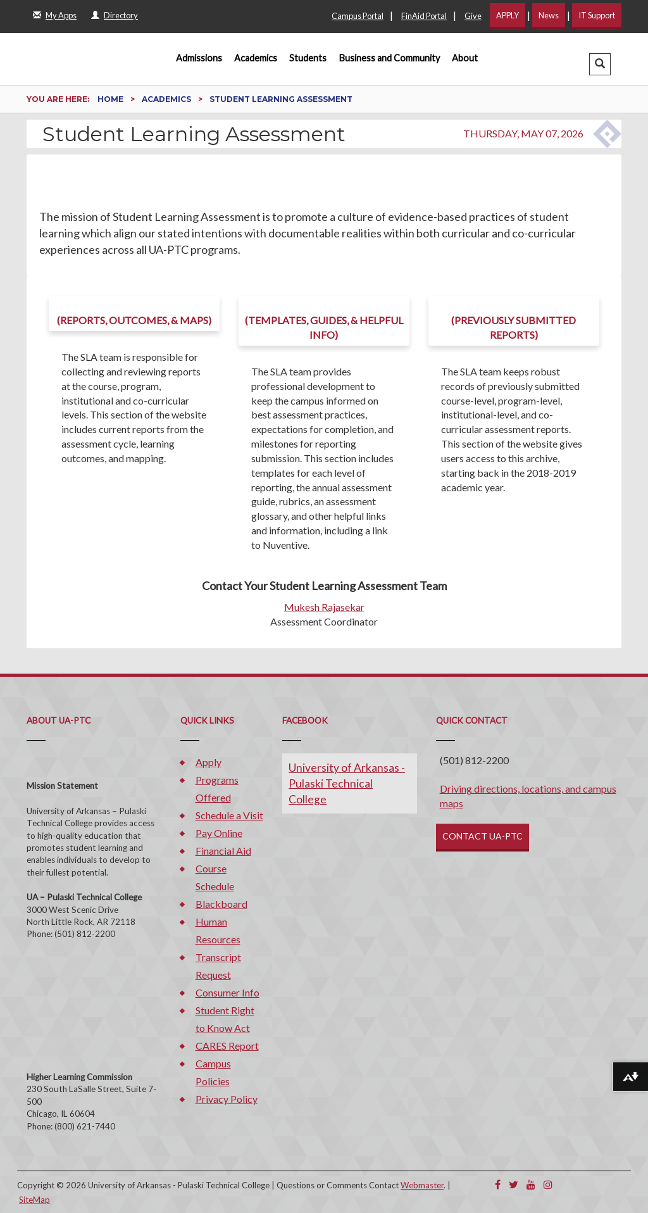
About (465, 58)
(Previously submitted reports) (513, 327)
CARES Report (227, 1046)
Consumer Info (227, 992)
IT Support (596, 15)
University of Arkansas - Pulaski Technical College (347, 783)
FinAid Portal (424, 16)
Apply (208, 762)
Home (111, 99)
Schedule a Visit (229, 815)
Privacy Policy (227, 1099)
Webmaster (422, 1185)
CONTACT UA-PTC (482, 836)
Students (308, 58)
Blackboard (221, 904)
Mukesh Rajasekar (324, 607)
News (549, 15)
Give (473, 16)
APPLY (507, 15)
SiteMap (34, 1200)
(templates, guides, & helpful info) (324, 327)
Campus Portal (357, 16)
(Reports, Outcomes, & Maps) (134, 320)
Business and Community (389, 58)
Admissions (199, 58)
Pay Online (219, 833)
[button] (600, 64)
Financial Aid (223, 851)
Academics (255, 58)
